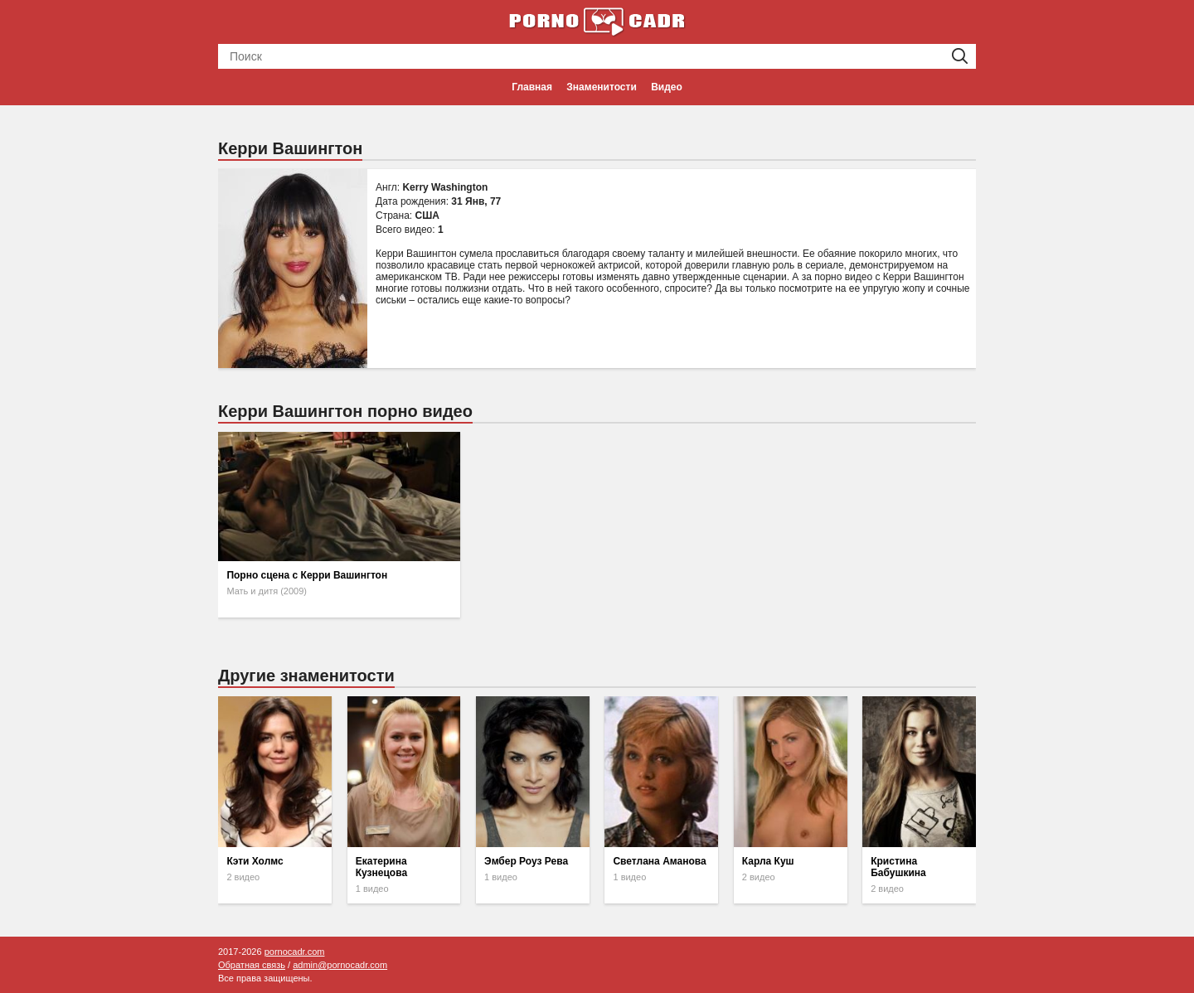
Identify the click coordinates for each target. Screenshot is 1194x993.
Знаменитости (601, 87)
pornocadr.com (295, 952)
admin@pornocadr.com (340, 965)
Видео (666, 87)
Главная (532, 87)
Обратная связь (251, 965)
